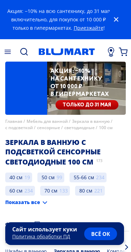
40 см (15, 177)
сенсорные (48, 128)
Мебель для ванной (47, 121)
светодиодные (79, 128)
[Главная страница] (67, 52)
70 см (50, 190)
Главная (13, 121)
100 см (105, 128)
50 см (48, 177)
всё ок (100, 233)
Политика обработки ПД (41, 236)
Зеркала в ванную (91, 121)
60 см (15, 190)
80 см (85, 190)
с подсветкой (19, 128)
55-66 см (84, 177)
